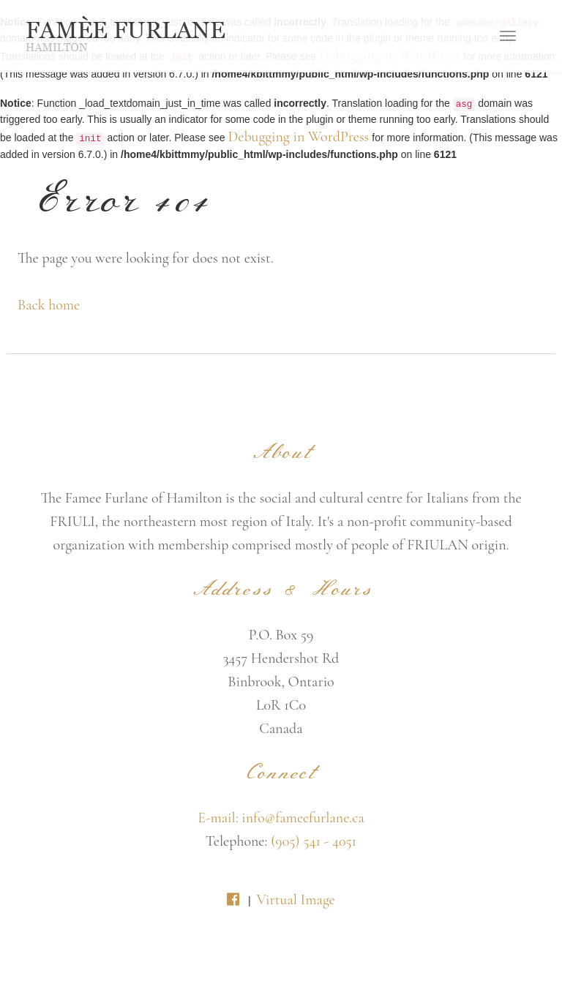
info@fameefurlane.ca (302, 818)
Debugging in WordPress (298, 137)
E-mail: (219, 818)
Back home (49, 305)
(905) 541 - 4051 (313, 841)
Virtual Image (295, 900)
